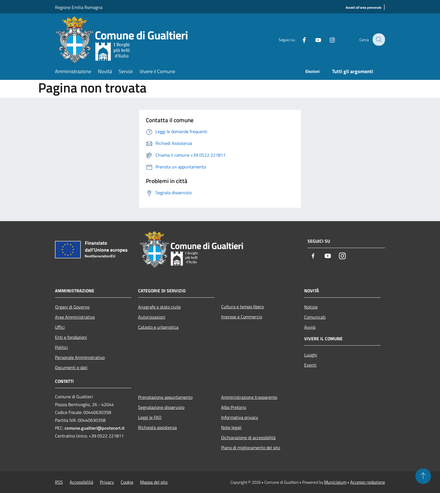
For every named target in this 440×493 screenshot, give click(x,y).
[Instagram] (328, 39)
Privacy (107, 482)
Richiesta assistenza (157, 427)
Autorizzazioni (151, 317)
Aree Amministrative (75, 317)
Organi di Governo (72, 307)
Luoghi (310, 354)
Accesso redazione (367, 482)
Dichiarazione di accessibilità (248, 437)
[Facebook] (300, 39)
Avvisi (310, 327)
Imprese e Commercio (241, 316)
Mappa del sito (154, 482)
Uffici (60, 327)
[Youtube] (314, 39)
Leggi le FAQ (150, 417)
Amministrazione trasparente (249, 397)
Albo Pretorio (233, 407)
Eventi (310, 365)
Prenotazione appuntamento (165, 397)
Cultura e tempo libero (242, 306)
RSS (59, 482)
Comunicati (315, 317)
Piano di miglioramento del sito (250, 447)
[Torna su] (423, 476)
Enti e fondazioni (71, 337)
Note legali (231, 427)
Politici (61, 347)
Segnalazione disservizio (161, 407)
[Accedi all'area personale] (363, 7)
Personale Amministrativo (80, 357)
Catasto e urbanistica (158, 327)
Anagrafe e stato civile (159, 307)
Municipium (335, 482)
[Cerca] (378, 39)
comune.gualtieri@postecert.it (95, 428)
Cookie (127, 482)
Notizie (311, 307)
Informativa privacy (239, 417)
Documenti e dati (71, 367)
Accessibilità (81, 482)
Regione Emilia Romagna (78, 7)
